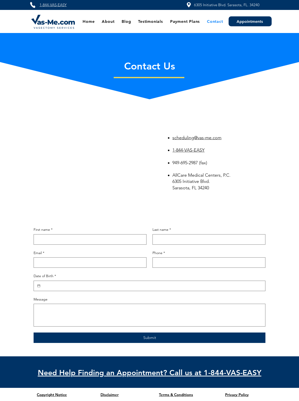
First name (43, 229)
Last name (161, 229)
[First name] (88, 239)
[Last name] (207, 239)
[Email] (88, 262)
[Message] (149, 315)
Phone (158, 253)
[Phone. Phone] (207, 262)
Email (39, 253)
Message (41, 299)
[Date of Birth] (39, 286)
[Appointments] (250, 21)
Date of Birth (45, 276)
